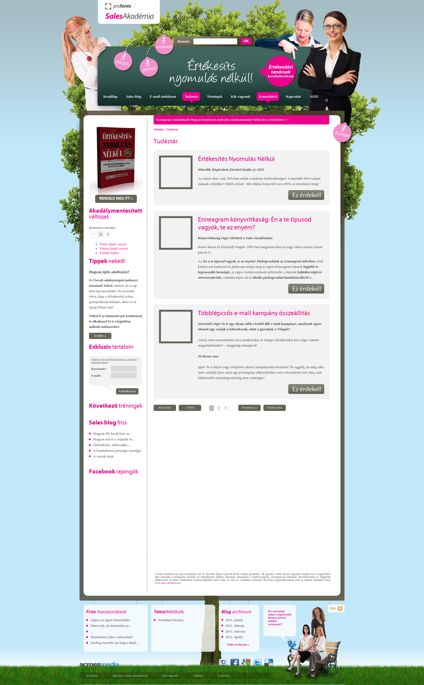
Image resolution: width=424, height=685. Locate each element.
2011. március (235, 631)
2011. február (235, 626)
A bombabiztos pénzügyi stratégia (117, 451)
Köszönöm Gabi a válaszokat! (112, 637)
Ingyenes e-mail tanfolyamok (129, 675)
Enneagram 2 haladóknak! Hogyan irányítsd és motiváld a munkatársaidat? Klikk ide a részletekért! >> (222, 119)
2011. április (234, 637)
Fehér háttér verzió (113, 244)
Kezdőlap (92, 675)
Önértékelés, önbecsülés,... (112, 445)
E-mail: (96, 375)
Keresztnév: (99, 368)
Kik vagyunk (170, 675)
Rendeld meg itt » (116, 199)
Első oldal (165, 407)
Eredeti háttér (109, 253)
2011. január (234, 620)
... (92, 631)
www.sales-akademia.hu (168, 582)
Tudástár (172, 129)
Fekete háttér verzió (114, 248)
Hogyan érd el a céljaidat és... (114, 439)
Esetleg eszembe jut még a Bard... (114, 643)
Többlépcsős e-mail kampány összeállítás (254, 313)
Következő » (249, 407)
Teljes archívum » (238, 644)
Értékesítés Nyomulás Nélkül (236, 159)
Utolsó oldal (274, 407)
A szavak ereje (103, 456)
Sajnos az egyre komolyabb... (111, 620)
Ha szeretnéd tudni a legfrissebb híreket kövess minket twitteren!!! (280, 618)
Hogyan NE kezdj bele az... (112, 434)
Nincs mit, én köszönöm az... (111, 626)
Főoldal (158, 129)
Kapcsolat (224, 675)
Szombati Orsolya (171, 620)
